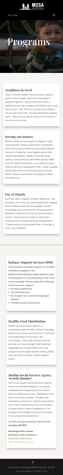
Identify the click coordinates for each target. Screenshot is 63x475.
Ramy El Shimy (31, 467)
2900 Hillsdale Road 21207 (21, 442)
